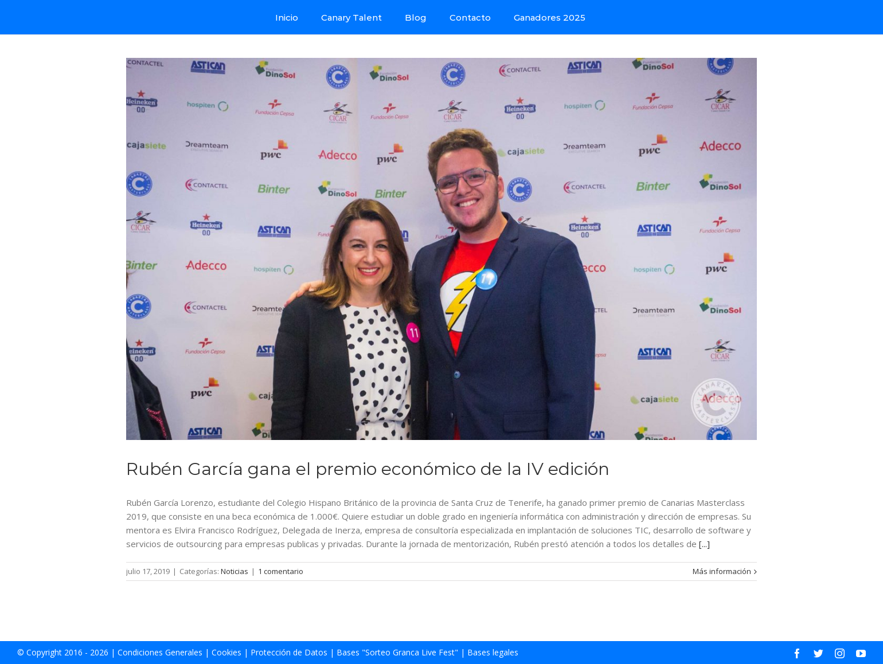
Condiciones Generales (160, 652)
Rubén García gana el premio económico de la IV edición (367, 469)
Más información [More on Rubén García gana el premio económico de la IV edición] (722, 571)
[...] (704, 543)
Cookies (226, 652)
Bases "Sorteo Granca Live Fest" (397, 652)
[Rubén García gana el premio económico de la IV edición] (441, 249)
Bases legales (492, 652)
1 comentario (280, 571)
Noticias (234, 571)
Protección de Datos (289, 652)
